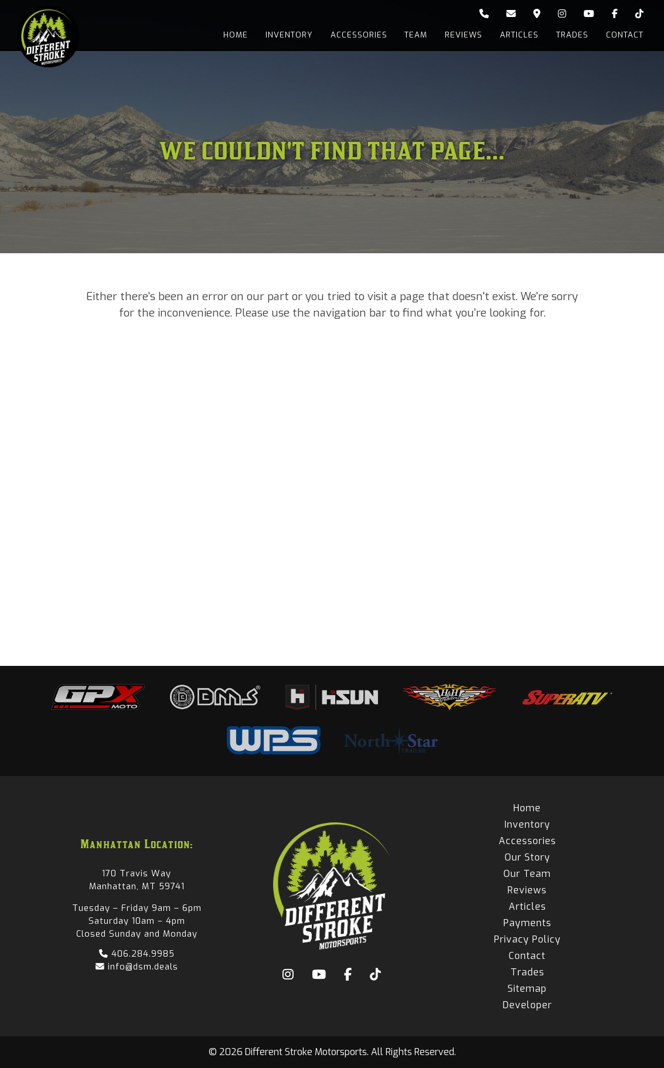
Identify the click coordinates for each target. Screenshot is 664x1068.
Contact (624, 35)
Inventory (288, 35)
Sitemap (527, 988)
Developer (527, 1005)
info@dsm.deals (137, 966)
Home (235, 35)
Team (415, 35)
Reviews (463, 35)
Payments (527, 923)
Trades (572, 35)
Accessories (358, 35)
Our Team (527, 874)
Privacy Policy (527, 939)
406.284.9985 (137, 954)
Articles (519, 35)
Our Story (527, 857)
